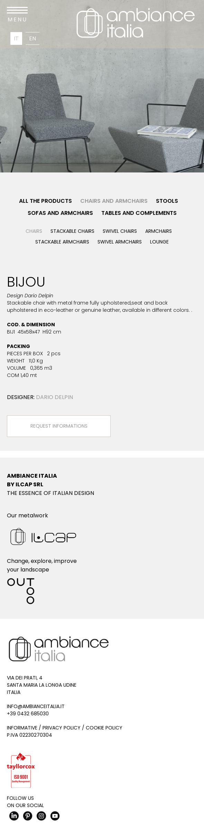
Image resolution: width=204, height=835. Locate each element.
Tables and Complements (139, 213)
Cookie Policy (104, 727)
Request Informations (58, 426)
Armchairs (158, 231)
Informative (22, 727)
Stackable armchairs (62, 241)
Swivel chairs (120, 231)
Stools (167, 201)
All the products (45, 201)
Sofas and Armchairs (60, 213)
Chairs (34, 231)
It (16, 38)
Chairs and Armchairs (114, 201)
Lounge (159, 241)
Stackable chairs (72, 231)
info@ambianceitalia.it (36, 706)
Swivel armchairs (120, 241)
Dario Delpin (54, 397)
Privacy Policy (62, 727)
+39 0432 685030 (28, 713)
